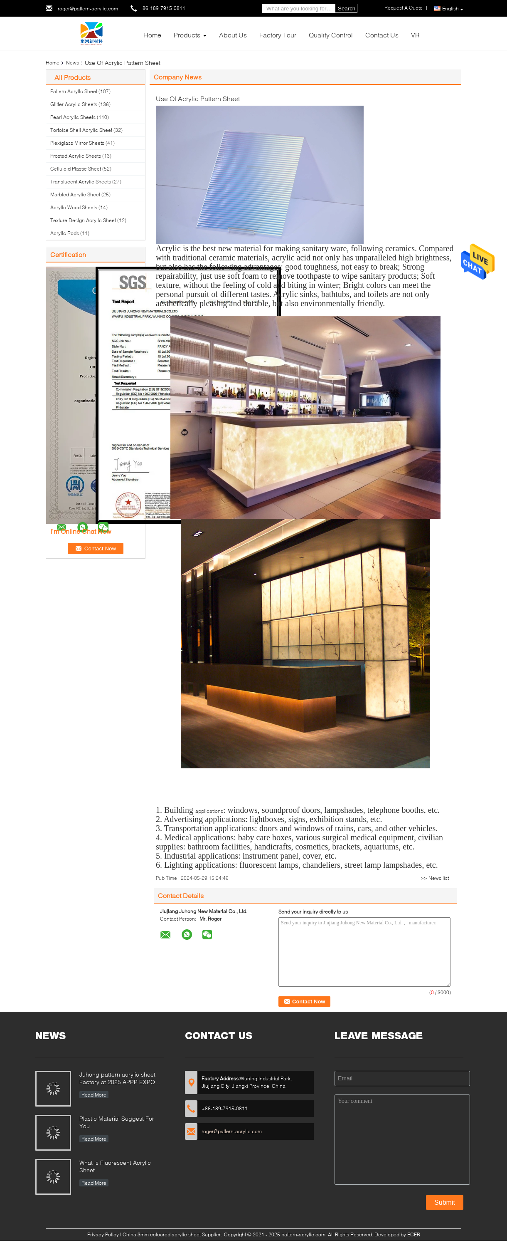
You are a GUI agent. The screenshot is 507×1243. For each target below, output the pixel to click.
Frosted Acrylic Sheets (75, 156)
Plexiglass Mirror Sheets (77, 143)
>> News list (435, 878)
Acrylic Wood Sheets (73, 207)
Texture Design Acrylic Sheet (83, 220)
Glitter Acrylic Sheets (73, 104)
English (452, 8)
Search (346, 8)
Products (187, 35)
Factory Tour (277, 35)
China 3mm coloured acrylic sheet (162, 1234)
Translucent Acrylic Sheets (80, 181)
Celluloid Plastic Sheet (75, 169)
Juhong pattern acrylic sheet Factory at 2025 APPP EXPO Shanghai (117, 1079)
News (72, 62)
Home (152, 35)
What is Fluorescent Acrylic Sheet (115, 1166)
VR (415, 35)
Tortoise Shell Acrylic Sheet (81, 130)
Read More (93, 1095)
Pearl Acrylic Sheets (73, 117)
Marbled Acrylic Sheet (75, 194)
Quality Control (331, 35)
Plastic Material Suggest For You (116, 1122)
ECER (413, 1234)
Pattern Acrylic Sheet (73, 91)
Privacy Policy (103, 1234)
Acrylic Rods (64, 233)
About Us (233, 35)
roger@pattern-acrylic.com (88, 8)
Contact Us (382, 35)
